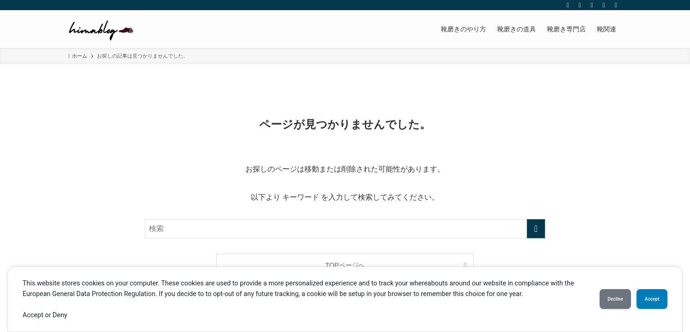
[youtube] (592, 5)
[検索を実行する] (536, 228)
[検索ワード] (345, 228)
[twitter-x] (568, 5)
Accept (646, 299)
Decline (597, 299)
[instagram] (580, 5)
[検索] (616, 5)
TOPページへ (344, 265)
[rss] (604, 5)
